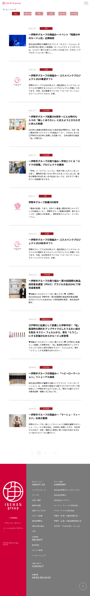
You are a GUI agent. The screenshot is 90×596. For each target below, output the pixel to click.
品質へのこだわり (39, 510)
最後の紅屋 (36, 505)
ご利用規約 (13, 518)
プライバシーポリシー (13, 523)
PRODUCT (28, 13)
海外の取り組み (38, 526)
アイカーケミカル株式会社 (64, 510)
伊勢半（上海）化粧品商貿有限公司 (67, 521)
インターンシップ (39, 555)
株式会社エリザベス (61, 500)
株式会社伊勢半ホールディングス (66, 490)
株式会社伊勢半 (60, 495)
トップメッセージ (39, 490)
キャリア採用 (37, 550)
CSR (51, 13)
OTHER (74, 13)
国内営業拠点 (37, 521)
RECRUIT (62, 13)
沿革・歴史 (36, 500)
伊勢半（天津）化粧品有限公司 (66, 516)
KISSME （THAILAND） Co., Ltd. (67, 526)
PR (39, 13)
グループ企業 (37, 516)
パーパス (35, 495)
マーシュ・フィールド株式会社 (66, 505)
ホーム (5, 9)
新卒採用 (35, 545)
